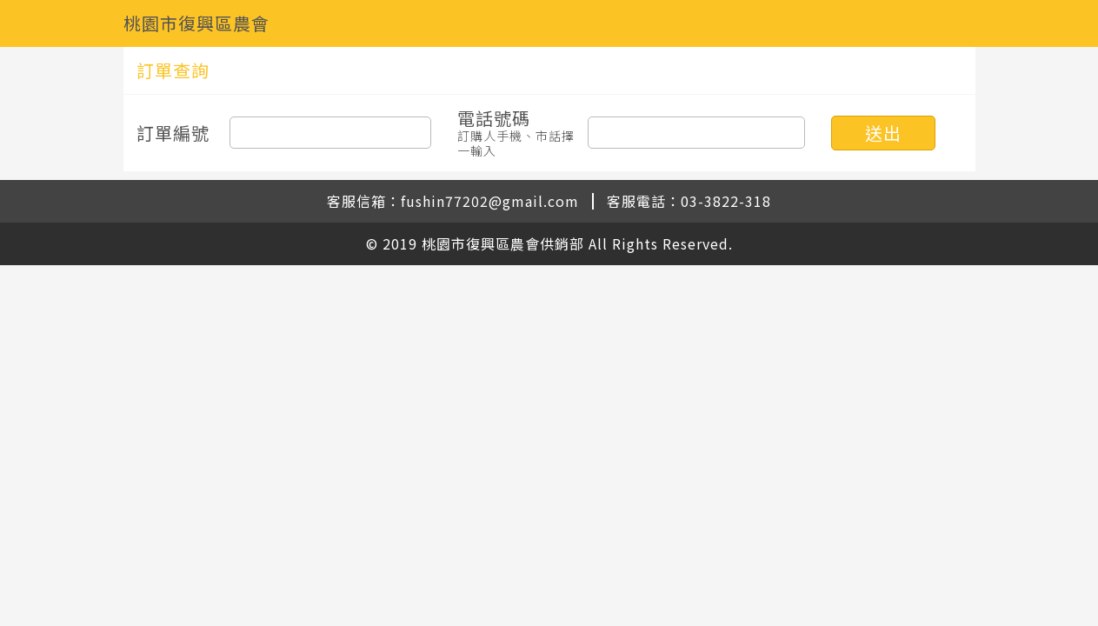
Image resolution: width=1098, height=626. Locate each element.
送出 (883, 132)
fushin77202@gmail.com (490, 200)
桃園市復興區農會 (196, 23)
